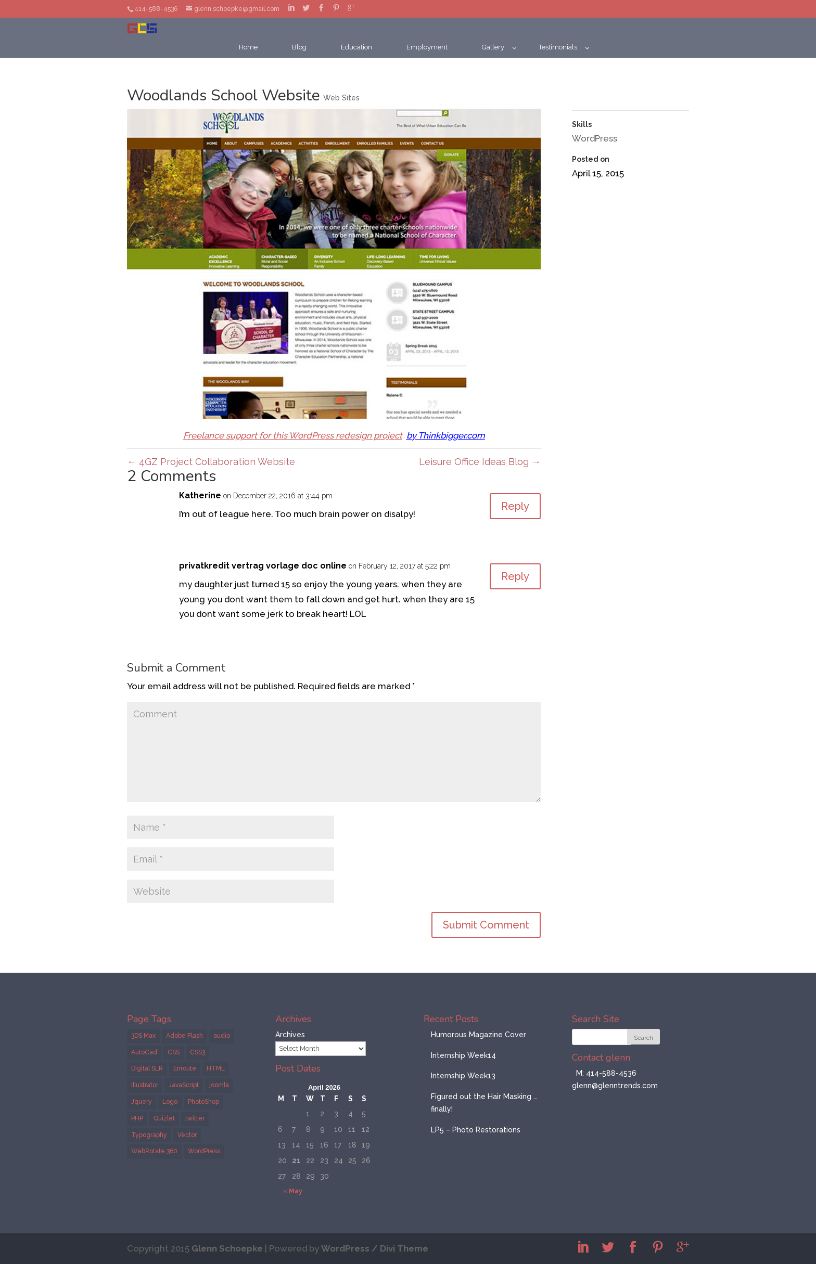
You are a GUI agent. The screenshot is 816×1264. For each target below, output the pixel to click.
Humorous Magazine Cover (478, 1034)
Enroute (184, 1068)
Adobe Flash (184, 1035)
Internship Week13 (463, 1076)
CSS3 (197, 1052)
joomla (219, 1085)
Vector (187, 1135)
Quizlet (164, 1118)
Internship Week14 (463, 1055)
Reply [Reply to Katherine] (515, 506)
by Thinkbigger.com (445, 435)
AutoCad (144, 1052)
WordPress (594, 138)
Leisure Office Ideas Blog (480, 461)
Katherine (200, 495)
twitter (195, 1118)
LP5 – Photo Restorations (475, 1130)
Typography (149, 1135)
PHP (137, 1118)
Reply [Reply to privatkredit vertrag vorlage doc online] (515, 576)
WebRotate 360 (154, 1151)
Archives (290, 1034)
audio (221, 1035)
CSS (174, 1052)
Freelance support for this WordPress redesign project (292, 435)
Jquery (141, 1101)
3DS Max (143, 1035)
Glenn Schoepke (227, 1248)
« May (292, 1191)
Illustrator (144, 1085)
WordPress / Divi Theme (374, 1248)
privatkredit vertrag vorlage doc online (263, 566)
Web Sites (341, 98)
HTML (216, 1068)
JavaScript (184, 1085)
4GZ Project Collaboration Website (211, 461)
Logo (169, 1101)
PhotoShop (203, 1101)
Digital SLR (147, 1068)
